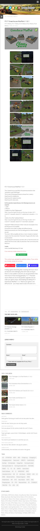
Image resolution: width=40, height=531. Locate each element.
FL (8, 468)
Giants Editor (26, 468)
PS (12, 482)
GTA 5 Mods (4, 511)
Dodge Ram (20, 463)
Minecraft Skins (9, 513)
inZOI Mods (4, 495)
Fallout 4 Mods (13, 511)
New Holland (22, 479)
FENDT (4, 468)
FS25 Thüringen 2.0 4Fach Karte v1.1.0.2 (20, 376)
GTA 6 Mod (8, 501)
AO (3, 457)
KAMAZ (29, 474)
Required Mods (22, 482)
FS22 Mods (16, 499)
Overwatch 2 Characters (24, 511)
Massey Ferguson (20, 477)
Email (24, 355)
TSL (10, 485)
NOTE (28, 479)
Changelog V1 (32, 457)
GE (14, 468)
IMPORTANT (21, 471)
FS (8, 311)
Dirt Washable (11, 463)
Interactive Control (6, 474)
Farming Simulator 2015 (20, 466)
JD (17, 474)
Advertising (18, 527)
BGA (19, 457)
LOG (33, 474)
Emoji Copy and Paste (19, 505)
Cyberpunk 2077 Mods (26, 499)
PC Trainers (24, 507)
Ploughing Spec (6, 482)
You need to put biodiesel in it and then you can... (15, 440)
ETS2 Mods (14, 503)
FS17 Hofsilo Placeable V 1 (28, 327)
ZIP (17, 485)
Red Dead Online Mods (17, 497)
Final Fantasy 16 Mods (21, 513)
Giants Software (6, 471)
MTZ (15, 479)
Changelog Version (6, 460)
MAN (3, 477)
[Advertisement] (21, 174)
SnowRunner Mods (6, 499)
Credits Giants (30, 460)
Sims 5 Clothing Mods (11, 509)
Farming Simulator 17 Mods (21, 523)
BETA (14, 457)
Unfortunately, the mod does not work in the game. (16, 449)
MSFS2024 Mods (13, 495)
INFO (27, 471)
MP (12, 479)
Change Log (25, 457)
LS (19, 311)
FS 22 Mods (8, 505)
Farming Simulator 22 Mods (21, 521)
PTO (16, 482)
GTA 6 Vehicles (29, 497)
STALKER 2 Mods (17, 501)
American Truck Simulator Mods (27, 509)
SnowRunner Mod (24, 495)
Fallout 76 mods (5, 503)
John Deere (22, 474)
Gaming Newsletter (14, 507)
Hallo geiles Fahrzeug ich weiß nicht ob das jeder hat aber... (18, 418)
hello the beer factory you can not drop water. (14, 423)
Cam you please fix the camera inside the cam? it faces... (17, 428)
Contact (23, 527)
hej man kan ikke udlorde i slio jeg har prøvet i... (15, 444)
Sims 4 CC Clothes (23, 503)
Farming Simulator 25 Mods (8, 521)
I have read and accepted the (19, 361)
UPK (14, 485)
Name (8, 355)
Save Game (26, 501)
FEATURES (30, 466)
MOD (28, 477)
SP (28, 482)
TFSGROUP (34, 482)
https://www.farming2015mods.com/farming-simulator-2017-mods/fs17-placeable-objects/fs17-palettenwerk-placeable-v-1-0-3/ (21, 214)
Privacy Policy (27, 361)
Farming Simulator (29, 463)
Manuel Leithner (11, 477)
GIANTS (19, 468)
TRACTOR (4, 485)
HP (12, 471)
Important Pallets (14, 311)
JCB (14, 474)
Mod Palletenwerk (25, 311)
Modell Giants (5, 479)
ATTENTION (9, 457)
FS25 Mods (33, 501)
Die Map (4, 463)
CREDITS (23, 460)
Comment (8, 344)
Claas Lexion (16, 460)
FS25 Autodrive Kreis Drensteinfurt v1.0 (20, 383)
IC (15, 471)
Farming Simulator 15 (7, 466)
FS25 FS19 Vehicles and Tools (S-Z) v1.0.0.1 (21, 390)
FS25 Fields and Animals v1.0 (17, 398)
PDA (32, 479)
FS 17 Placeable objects (11, 16)
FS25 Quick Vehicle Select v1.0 (17, 405)
